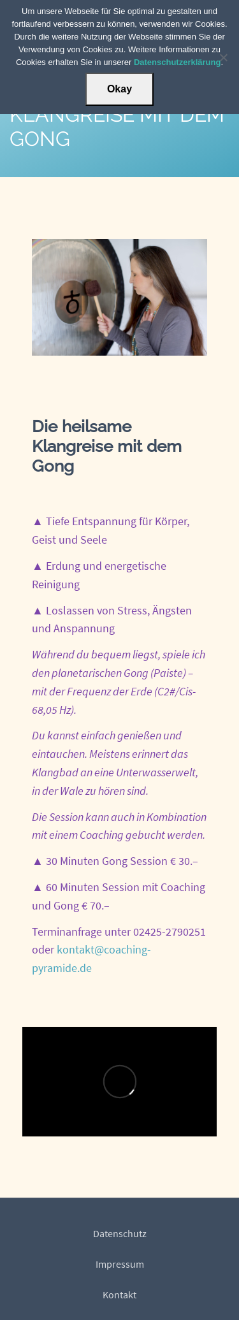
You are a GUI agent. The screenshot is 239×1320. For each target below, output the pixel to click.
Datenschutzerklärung (177, 62)
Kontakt (119, 1294)
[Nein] (223, 57)
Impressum (120, 1264)
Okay (119, 88)
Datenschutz (120, 1233)
